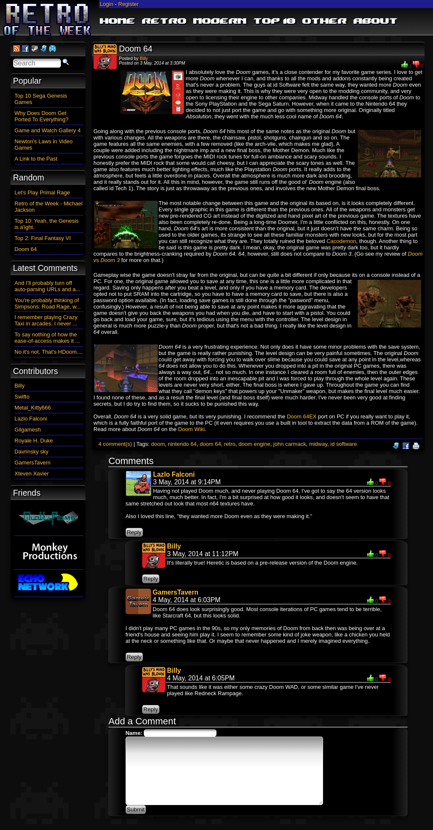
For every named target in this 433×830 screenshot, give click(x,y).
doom (158, 444)
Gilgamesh (27, 429)
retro (230, 444)
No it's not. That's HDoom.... (48, 352)
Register (128, 4)
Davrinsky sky (31, 451)
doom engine (254, 444)
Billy (144, 58)
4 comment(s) (115, 444)
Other (324, 21)
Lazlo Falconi (174, 474)
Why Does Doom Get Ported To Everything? (41, 116)
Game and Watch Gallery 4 (47, 130)
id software (343, 444)
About (376, 21)
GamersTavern (175, 592)
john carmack (289, 444)
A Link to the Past (35, 159)
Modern (220, 21)
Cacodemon (341, 241)
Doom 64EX (301, 416)
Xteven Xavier (31, 473)
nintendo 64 (182, 444)
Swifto (21, 396)
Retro (164, 21)
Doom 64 (135, 48)
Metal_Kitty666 (32, 407)
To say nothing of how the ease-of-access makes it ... (47, 337)
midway (318, 444)
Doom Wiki (191, 429)
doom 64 (210, 444)
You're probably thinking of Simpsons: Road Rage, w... (47, 303)
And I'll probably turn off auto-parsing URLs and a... (47, 286)
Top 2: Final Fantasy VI (42, 238)
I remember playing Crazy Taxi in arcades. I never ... (45, 320)
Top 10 (274, 21)
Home (117, 21)
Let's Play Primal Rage (42, 192)
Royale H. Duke (33, 440)
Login (106, 4)
